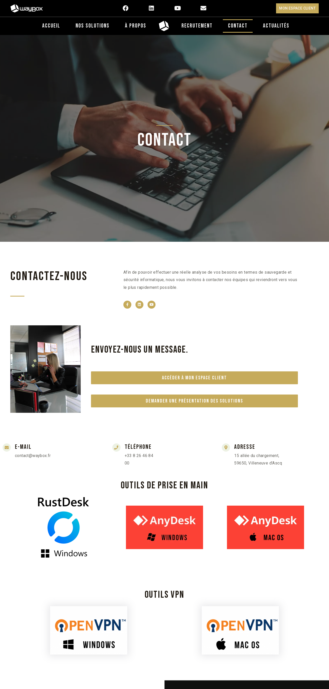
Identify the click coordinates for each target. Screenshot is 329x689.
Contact (238, 25)
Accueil (51, 25)
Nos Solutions (92, 25)
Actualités (276, 25)
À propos (135, 25)
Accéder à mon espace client (194, 378)
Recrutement (197, 25)
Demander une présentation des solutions (194, 401)
